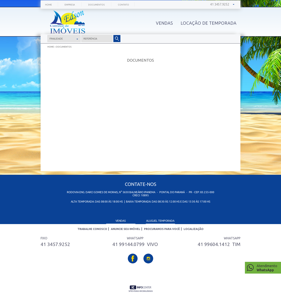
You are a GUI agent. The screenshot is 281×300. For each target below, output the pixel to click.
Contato (123, 4)
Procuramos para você (162, 229)
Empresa (70, 4)
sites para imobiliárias (141, 291)
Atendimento (268, 268)
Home (48, 4)
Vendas (121, 220)
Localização (194, 229)
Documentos (96, 4)
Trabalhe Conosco (92, 229)
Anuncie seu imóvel (125, 229)
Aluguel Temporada (160, 220)
